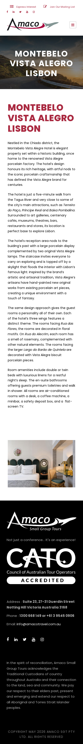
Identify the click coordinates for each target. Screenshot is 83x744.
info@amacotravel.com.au (39, 624)
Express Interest (26, 7)
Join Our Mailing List (62, 7)
